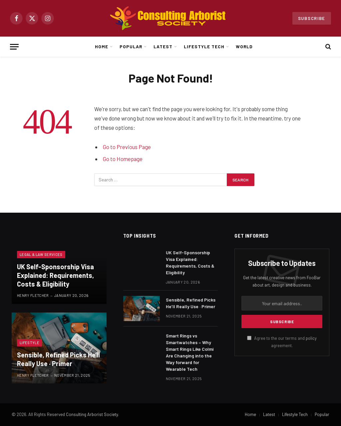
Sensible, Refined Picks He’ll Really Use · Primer (58, 359)
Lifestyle (29, 342)
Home (101, 46)
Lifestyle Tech (204, 46)
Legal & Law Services (41, 254)
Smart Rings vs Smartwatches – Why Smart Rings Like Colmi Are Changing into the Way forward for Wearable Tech (189, 352)
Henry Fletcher (33, 295)
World (244, 46)
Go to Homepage (123, 158)
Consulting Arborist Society (92, 414)
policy (311, 338)
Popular (131, 46)
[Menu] (14, 46)
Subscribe (311, 18)
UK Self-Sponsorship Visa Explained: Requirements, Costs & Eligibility (55, 275)
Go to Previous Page (127, 146)
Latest (163, 46)
